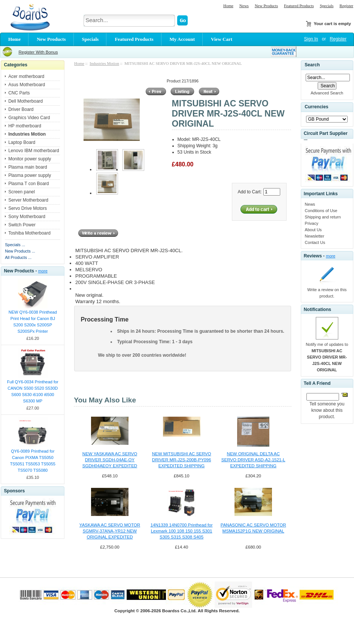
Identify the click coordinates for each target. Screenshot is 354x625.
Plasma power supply (29, 175)
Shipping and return (323, 217)
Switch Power (22, 224)
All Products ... (18, 257)
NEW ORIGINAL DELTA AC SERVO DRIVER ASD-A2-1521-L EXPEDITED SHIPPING (253, 460)
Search (312, 64)
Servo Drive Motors (27, 208)
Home (228, 5)
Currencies (316, 107)
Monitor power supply (29, 158)
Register (346, 5)
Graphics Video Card (29, 117)
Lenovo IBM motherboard (33, 150)
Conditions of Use (321, 210)
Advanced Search (327, 93)
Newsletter (314, 236)
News (244, 5)
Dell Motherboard (25, 101)
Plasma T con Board (28, 183)
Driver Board (20, 109)
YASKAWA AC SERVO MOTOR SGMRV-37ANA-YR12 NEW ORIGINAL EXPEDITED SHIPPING (109, 531)
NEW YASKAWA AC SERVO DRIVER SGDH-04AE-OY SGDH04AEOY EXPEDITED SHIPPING (109, 460)
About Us (313, 229)
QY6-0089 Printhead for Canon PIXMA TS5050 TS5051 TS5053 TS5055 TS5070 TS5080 (32, 460)
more (43, 271)
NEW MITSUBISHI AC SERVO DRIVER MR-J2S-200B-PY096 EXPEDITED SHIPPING (181, 460)
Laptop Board (21, 142)
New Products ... (20, 251)
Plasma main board (27, 167)
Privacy (311, 223)
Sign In (311, 39)
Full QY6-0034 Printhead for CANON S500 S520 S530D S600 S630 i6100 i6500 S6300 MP (32, 391)
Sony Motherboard (26, 216)
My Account (182, 39)
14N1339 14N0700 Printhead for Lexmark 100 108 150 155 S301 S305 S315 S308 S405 (182, 531)
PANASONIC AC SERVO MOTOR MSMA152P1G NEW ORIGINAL (253, 528)
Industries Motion (104, 63)
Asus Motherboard (26, 84)
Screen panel (21, 191)
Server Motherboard (28, 200)
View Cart (221, 39)
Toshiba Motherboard (29, 233)
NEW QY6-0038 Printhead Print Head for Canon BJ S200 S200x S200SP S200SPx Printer (33, 321)
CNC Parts (19, 93)
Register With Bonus (38, 52)
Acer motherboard (26, 76)
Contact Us (315, 242)
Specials (327, 5)
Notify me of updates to (327, 357)
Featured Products (299, 5)
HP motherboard (24, 126)
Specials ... (15, 244)
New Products (266, 5)
